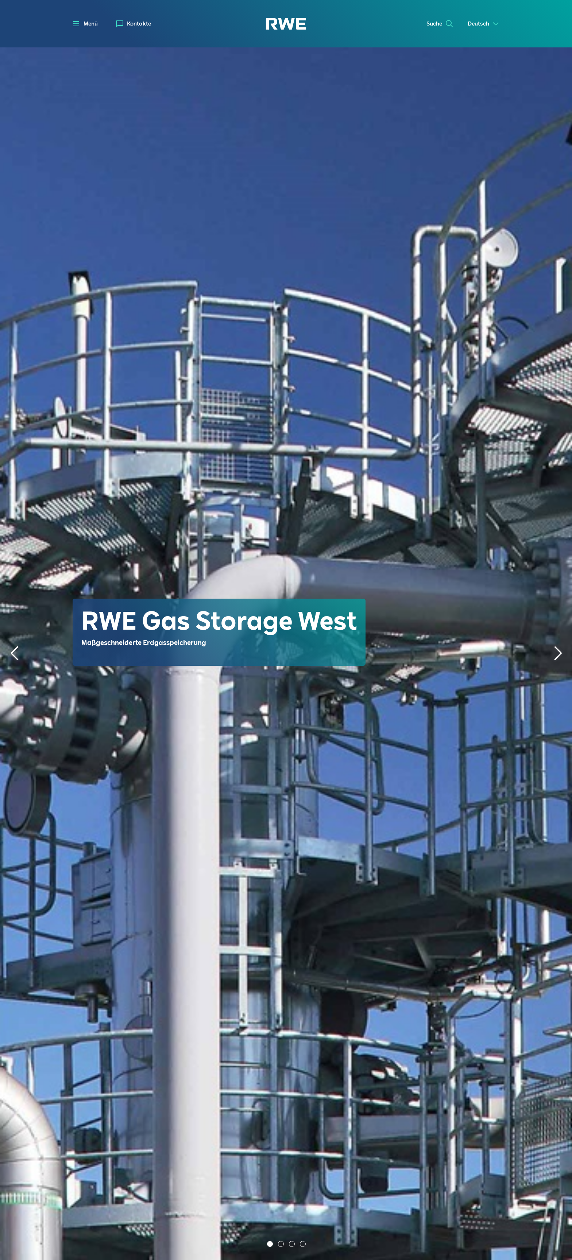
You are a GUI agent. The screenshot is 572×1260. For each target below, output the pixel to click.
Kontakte (139, 23)
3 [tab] (292, 1244)
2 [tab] (281, 1244)
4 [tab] (303, 1244)
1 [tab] (270, 1244)
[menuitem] (133, 24)
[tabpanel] (286, 653)
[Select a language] (483, 24)
